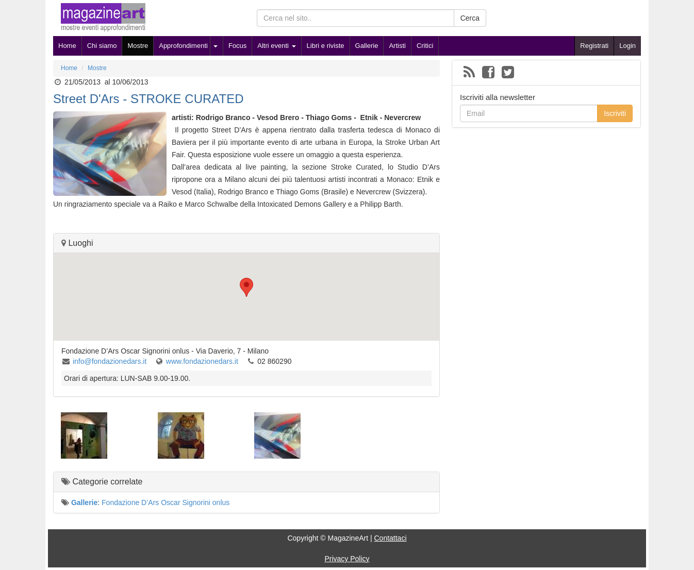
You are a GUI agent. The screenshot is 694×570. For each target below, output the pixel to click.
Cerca (470, 18)
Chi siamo (102, 45)
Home (67, 45)
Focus (237, 45)
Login (627, 45)
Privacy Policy (346, 559)
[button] (246, 287)
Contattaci (390, 538)
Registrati (594, 45)
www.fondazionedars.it (203, 361)
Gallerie (366, 45)
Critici (425, 45)
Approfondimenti (183, 45)
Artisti (397, 45)
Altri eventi (276, 45)
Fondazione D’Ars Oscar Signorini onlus (165, 502)
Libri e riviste (325, 45)
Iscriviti (615, 113)
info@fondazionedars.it (110, 361)
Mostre (137, 45)
